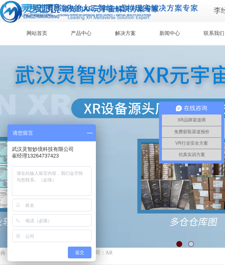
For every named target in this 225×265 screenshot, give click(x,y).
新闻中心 (169, 33)
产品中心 (81, 33)
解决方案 (125, 33)
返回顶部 (192, 220)
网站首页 (37, 33)
